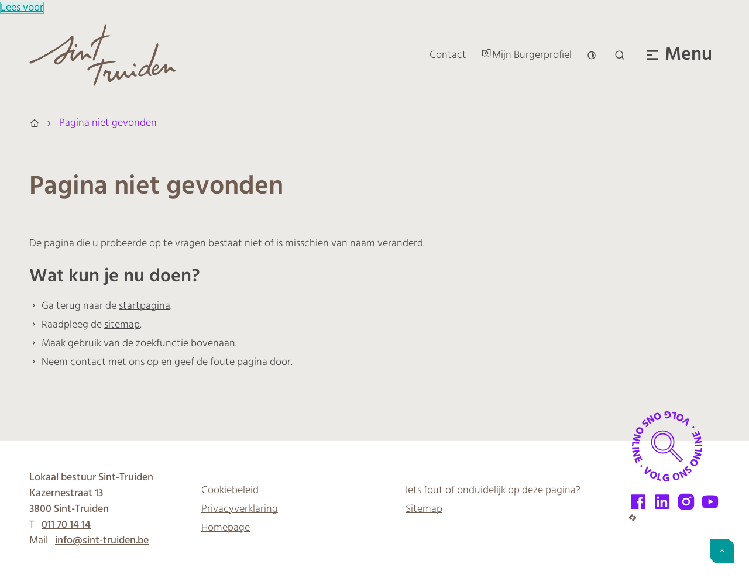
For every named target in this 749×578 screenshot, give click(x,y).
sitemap (122, 325)
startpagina (144, 306)
